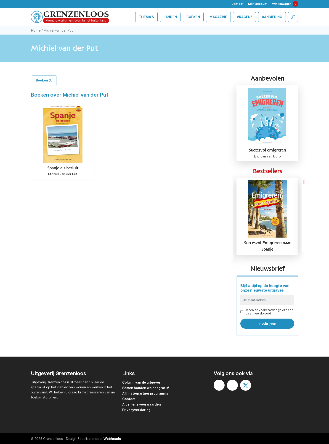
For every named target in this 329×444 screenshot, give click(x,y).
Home (36, 30)
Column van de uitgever (141, 382)
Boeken (193, 17)
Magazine (218, 17)
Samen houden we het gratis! (145, 388)
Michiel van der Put (62, 174)
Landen (170, 17)
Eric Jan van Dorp (267, 156)
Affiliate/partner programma (145, 393)
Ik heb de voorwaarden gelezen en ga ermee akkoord (269, 311)
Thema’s (146, 17)
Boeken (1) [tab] (44, 80)
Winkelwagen (285, 4)
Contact (237, 3)
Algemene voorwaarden (141, 404)
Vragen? (244, 17)
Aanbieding (272, 17)
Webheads (112, 439)
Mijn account (258, 3)
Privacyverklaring (136, 410)
